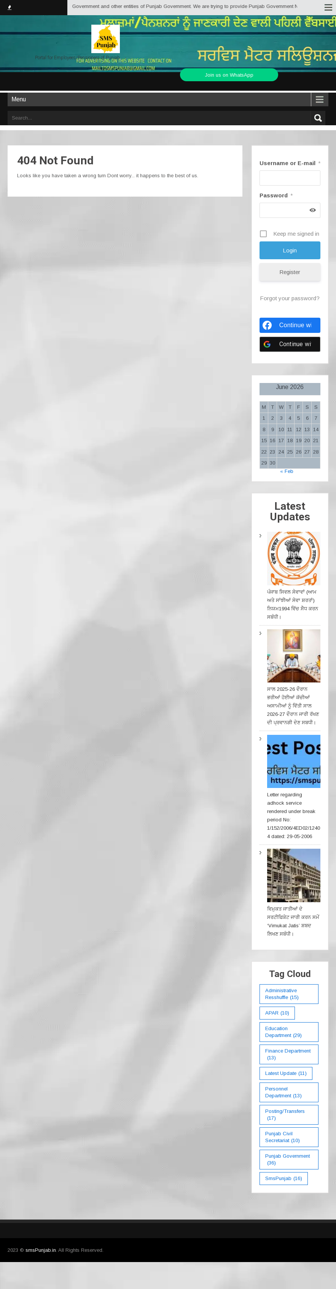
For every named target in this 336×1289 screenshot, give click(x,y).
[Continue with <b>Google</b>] (290, 344)
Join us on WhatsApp (229, 75)
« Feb (286, 471)
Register (289, 272)
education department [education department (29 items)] (283, 1032)
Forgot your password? (290, 298)
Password (276, 195)
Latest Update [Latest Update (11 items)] (286, 1073)
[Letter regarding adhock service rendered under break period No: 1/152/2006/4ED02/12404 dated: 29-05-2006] (293, 763)
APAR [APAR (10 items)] (277, 1013)
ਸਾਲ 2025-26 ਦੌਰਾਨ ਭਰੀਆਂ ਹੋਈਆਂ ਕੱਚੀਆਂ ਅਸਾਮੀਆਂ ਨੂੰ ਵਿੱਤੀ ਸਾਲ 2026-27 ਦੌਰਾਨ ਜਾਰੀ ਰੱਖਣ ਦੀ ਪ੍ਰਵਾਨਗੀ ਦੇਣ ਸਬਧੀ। (293, 705)
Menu (18, 99)
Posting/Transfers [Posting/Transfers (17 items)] (285, 1115)
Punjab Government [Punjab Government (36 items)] (287, 1159)
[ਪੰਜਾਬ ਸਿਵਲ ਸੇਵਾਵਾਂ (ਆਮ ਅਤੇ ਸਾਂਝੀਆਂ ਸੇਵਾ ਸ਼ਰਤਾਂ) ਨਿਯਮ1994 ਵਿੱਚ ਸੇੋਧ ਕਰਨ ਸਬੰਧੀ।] (293, 560)
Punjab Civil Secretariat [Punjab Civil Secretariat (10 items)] (282, 1137)
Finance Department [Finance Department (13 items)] (288, 1054)
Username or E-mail (290, 163)
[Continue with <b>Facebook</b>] (290, 325)
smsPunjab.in (40, 1250)
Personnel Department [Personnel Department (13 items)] (283, 1092)
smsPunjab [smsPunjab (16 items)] (283, 1178)
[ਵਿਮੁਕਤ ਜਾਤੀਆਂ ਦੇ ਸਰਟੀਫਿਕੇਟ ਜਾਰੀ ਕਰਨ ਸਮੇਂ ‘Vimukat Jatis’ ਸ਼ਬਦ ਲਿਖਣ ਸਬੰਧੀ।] (293, 877)
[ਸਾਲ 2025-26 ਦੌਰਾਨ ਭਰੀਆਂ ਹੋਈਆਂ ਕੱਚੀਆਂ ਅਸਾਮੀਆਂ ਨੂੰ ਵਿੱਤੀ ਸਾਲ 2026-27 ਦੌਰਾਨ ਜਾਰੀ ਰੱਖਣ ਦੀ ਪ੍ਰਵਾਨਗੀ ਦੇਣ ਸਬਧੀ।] (293, 657)
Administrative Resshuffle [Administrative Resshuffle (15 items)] (282, 994)
